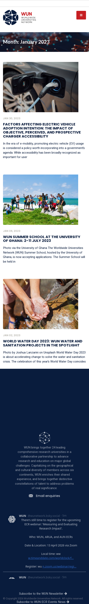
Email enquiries (44, 554)
